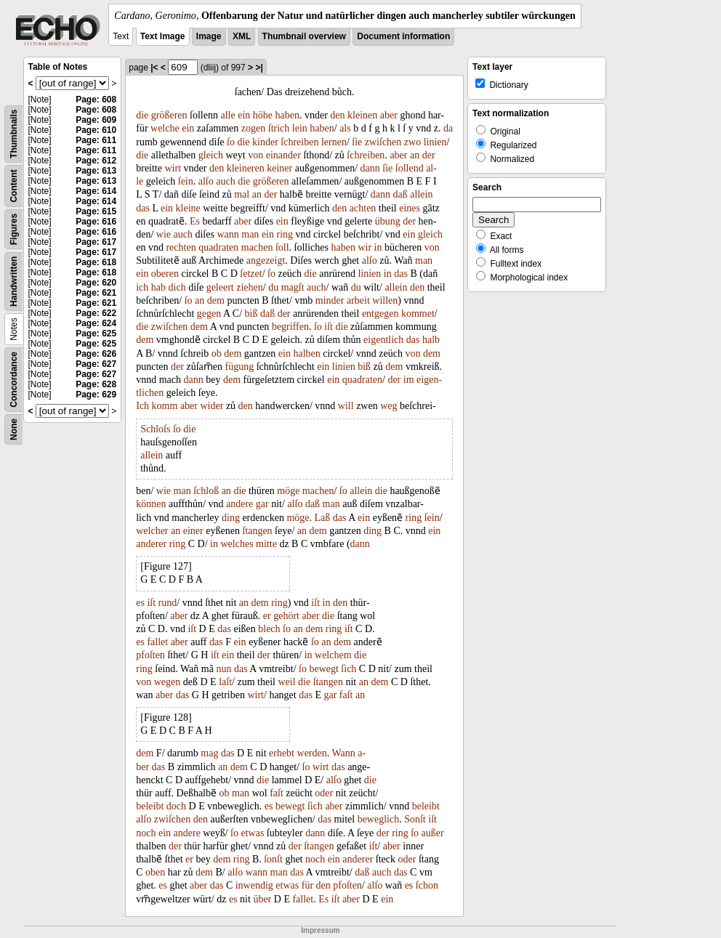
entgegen (380, 313)
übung (387, 221)
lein (299, 128)
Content (14, 185)
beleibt (150, 806)
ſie (357, 142)
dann (370, 168)
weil (286, 681)
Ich (142, 405)
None (14, 429)
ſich (348, 668)
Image (209, 36)
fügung (239, 366)
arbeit (358, 300)
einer (193, 530)
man (250, 234)
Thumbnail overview (304, 36)
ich (142, 287)
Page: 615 (96, 211)
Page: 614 (96, 191)
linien (435, 142)
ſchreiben (299, 142)
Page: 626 (96, 354)
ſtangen (257, 530)
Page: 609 (96, 120)
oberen (165, 273)
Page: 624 (96, 323)
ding (231, 517)
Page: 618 (96, 262)
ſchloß (206, 490)
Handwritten (14, 281)
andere (239, 503)
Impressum (320, 930)
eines (409, 208)
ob (217, 353)
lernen (334, 142)
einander (283, 155)
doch (176, 806)
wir (364, 247)
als (345, 128)
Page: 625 (96, 333)
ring (284, 234)
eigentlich (383, 339)
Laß (323, 517)
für (307, 885)
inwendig (254, 885)
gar (262, 503)
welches (237, 543)
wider (211, 405)
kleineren (246, 168)
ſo (231, 142)
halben (306, 353)
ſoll (282, 247)
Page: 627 (96, 364)
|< (154, 67)
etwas (252, 833)
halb (431, 339)
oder (324, 793)
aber (389, 115)
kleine (188, 208)
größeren (169, 115)
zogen (253, 128)
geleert (220, 287)
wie (163, 234)
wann (227, 234)
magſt (293, 287)
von (255, 155)
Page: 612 (96, 160)
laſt (225, 681)
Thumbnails (14, 134)
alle (227, 115)
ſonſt (273, 859)
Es (195, 221)
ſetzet (251, 273)
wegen (167, 681)
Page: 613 (96, 171)
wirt (172, 168)
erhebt (281, 753)
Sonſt (415, 819)
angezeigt (266, 260)
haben (287, 115)
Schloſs (155, 429)
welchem (333, 655)
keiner (279, 168)
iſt (328, 326)
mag (209, 753)
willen (385, 300)
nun (223, 668)
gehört (286, 615)
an (414, 155)
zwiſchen (383, 142)
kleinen (362, 115)
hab (158, 287)
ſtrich (279, 128)
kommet (418, 313)
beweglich (379, 819)
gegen (209, 313)
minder (330, 300)
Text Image (162, 36)
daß (400, 194)
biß (251, 313)
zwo (412, 142)
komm (165, 405)
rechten (181, 247)
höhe (263, 115)
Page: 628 (96, 384)
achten (363, 208)
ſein (185, 181)
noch (146, 833)
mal (241, 194)
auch (225, 181)
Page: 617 (96, 242)
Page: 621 (96, 293)
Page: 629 (96, 394)
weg (388, 405)
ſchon (427, 885)
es (140, 602)
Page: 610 (96, 130)
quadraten (218, 247)
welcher (152, 530)
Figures (14, 229)
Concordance (14, 380)
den (337, 115)
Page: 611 (96, 140)
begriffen (290, 326)
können (151, 503)
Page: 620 (96, 283)
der (428, 155)
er (267, 615)
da (448, 128)
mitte (266, 543)
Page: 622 (96, 313)
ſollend (409, 168)
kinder (265, 142)
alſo (206, 181)
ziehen (249, 287)
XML (242, 36)
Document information (403, 36)
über (262, 899)
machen (257, 247)
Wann (343, 753)
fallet (157, 641)
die (142, 115)
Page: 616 (96, 222)
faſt (346, 695)
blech (269, 628)
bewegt (323, 668)
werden (312, 753)
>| (258, 67)
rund (167, 602)
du (273, 287)
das (143, 208)
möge (288, 490)
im (408, 379)
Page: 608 (96, 99)
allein (421, 194)
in (378, 247)
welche (165, 128)
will (346, 405)
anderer (151, 543)
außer (433, 833)
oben (155, 872)
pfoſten (150, 655)
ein (244, 115)
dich (177, 287)
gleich (210, 155)
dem (216, 300)
